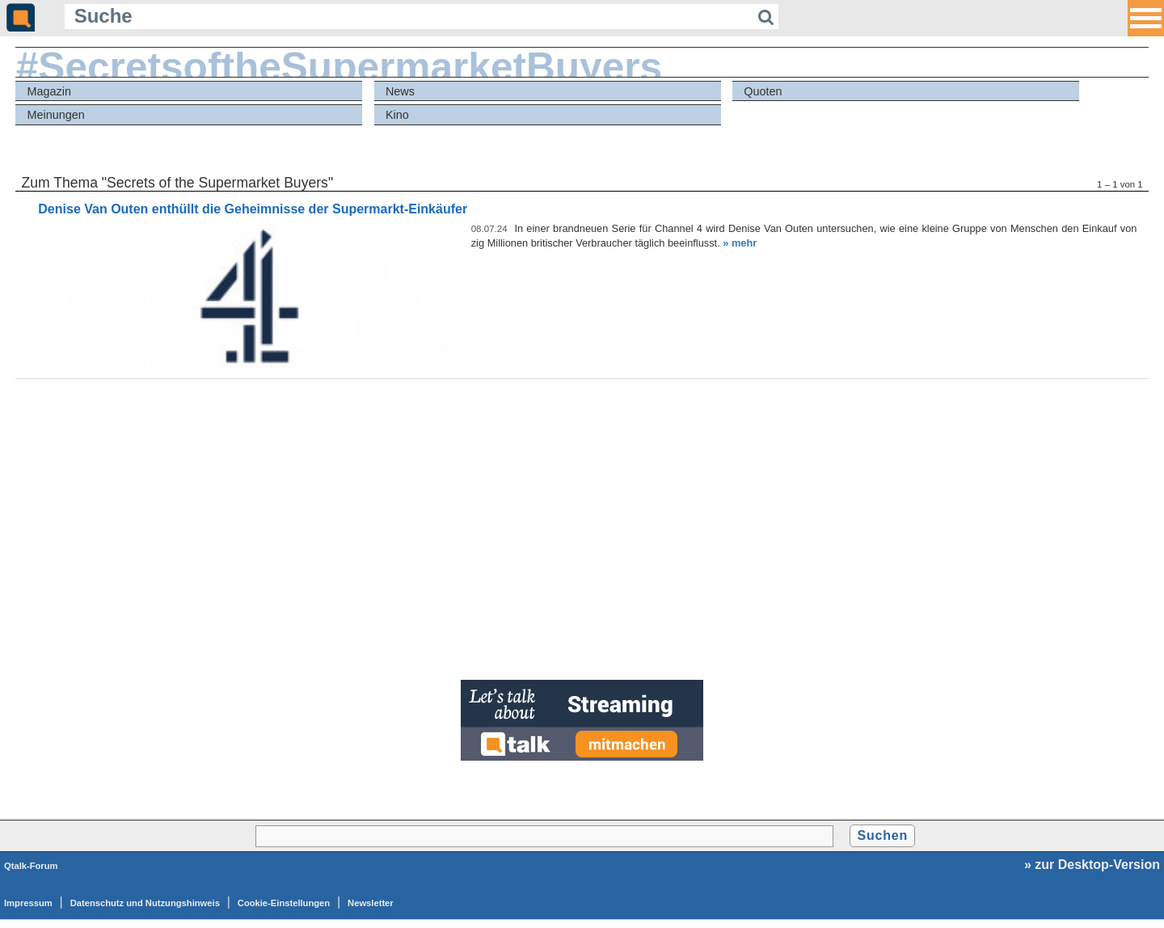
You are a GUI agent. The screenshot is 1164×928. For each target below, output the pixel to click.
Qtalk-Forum (31, 866)
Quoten (763, 91)
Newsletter (371, 903)
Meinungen (56, 114)
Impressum (28, 903)
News (400, 91)
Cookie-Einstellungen (284, 903)
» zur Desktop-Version (1092, 864)
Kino (397, 114)
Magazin (49, 91)
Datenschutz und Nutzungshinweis (145, 903)
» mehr (740, 243)
